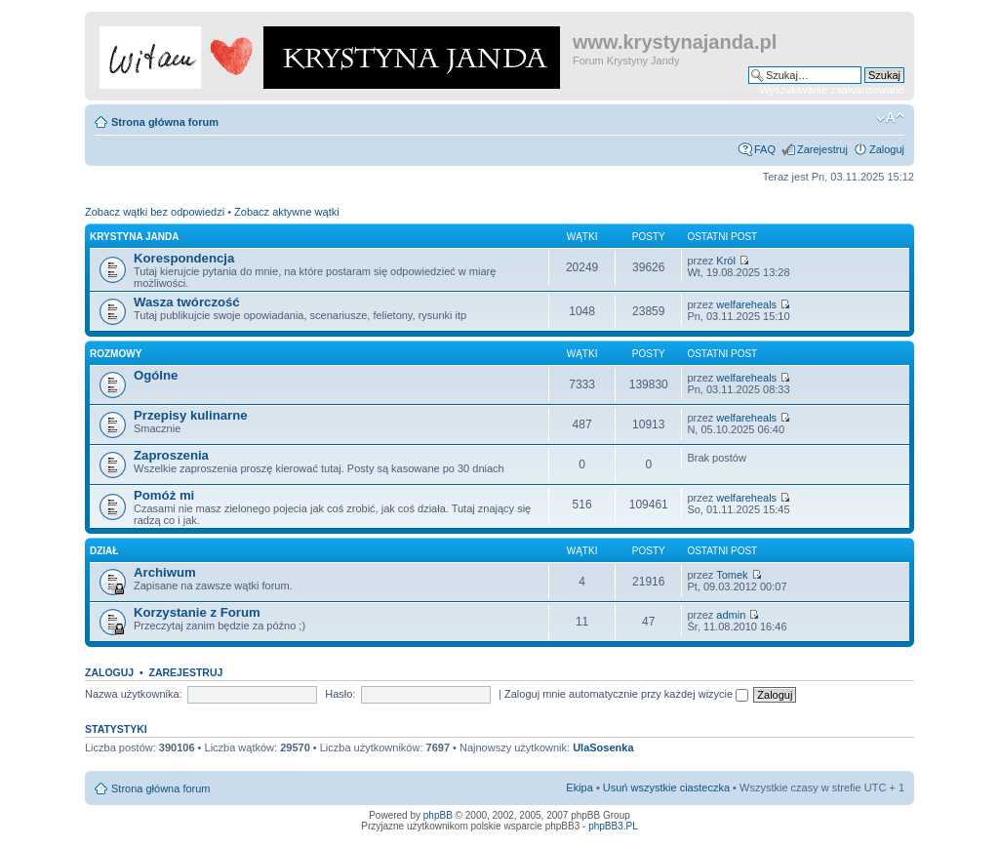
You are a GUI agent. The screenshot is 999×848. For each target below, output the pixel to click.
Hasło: (340, 694)
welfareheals (746, 304)
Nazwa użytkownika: (133, 694)
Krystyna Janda (135, 236)
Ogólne (156, 375)
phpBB (438, 815)
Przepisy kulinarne (191, 415)
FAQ (765, 149)
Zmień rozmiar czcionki (890, 118)
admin (730, 615)
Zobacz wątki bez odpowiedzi (154, 212)
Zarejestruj (822, 149)
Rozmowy (115, 353)
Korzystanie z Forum (197, 612)
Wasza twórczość (187, 302)
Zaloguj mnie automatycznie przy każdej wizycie (626, 694)
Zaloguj (886, 149)
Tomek (731, 575)
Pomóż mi (164, 495)
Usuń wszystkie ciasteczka (666, 787)
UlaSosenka (603, 747)
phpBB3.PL (613, 826)
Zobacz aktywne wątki (287, 212)
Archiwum (165, 572)
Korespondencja (184, 258)
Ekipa (579, 787)
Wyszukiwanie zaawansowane (832, 90)
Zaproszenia (171, 455)
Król (726, 260)
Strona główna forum (165, 122)
